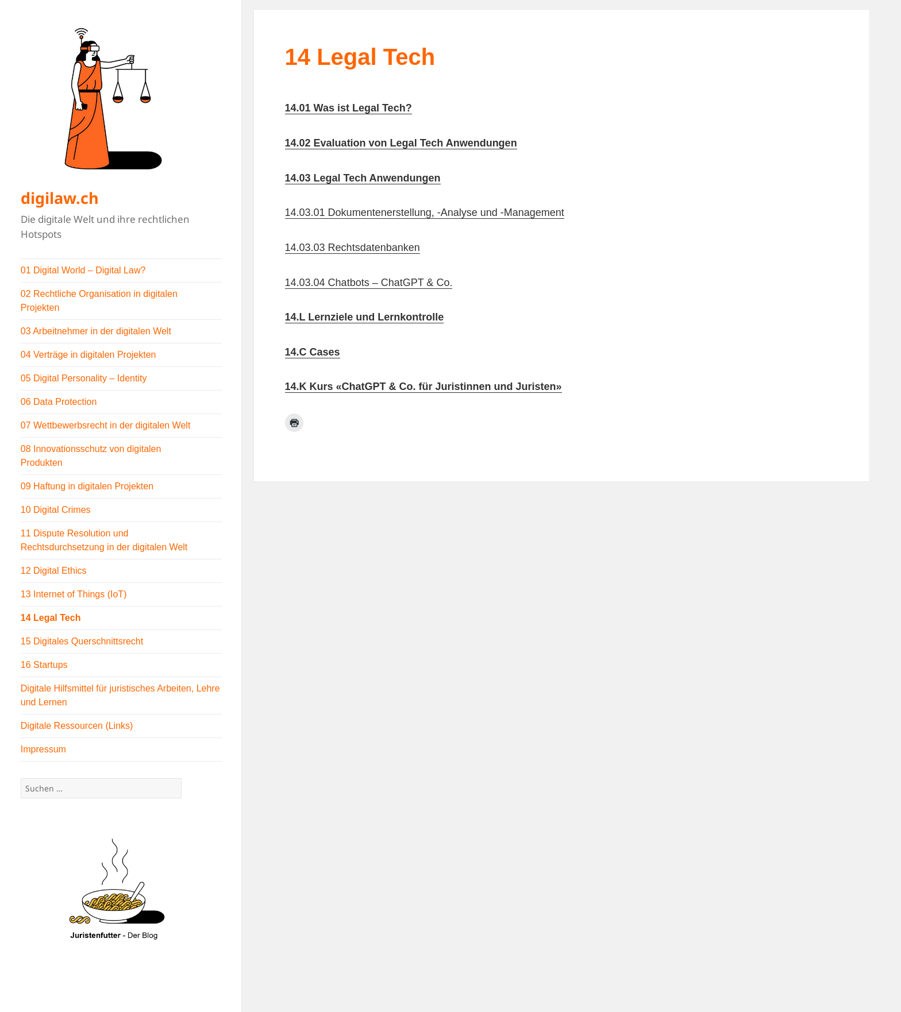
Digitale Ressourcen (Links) (77, 726)
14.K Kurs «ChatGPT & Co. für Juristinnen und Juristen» (423, 386)
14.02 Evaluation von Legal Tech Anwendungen (401, 143)
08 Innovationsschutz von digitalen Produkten (91, 456)
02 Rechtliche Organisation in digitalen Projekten (99, 300)
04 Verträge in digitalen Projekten (88, 355)
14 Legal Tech (51, 618)
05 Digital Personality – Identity (84, 378)
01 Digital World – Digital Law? (83, 270)
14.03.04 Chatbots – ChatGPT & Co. (369, 282)
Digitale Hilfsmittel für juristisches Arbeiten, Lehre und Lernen (120, 695)
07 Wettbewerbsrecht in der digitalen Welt (106, 425)
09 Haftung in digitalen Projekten (87, 486)
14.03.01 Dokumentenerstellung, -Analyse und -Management (424, 212)
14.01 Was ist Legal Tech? (348, 108)
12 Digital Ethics (54, 570)
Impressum (43, 749)
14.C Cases (312, 352)
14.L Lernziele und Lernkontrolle (364, 317)
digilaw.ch (60, 197)
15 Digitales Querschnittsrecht (82, 641)
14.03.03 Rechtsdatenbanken (352, 247)
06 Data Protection (59, 402)
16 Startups (44, 665)
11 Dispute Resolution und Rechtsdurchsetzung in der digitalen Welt (104, 540)
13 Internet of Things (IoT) (74, 594)
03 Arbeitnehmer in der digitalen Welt (96, 331)
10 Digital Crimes (56, 510)
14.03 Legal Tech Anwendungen (363, 178)
